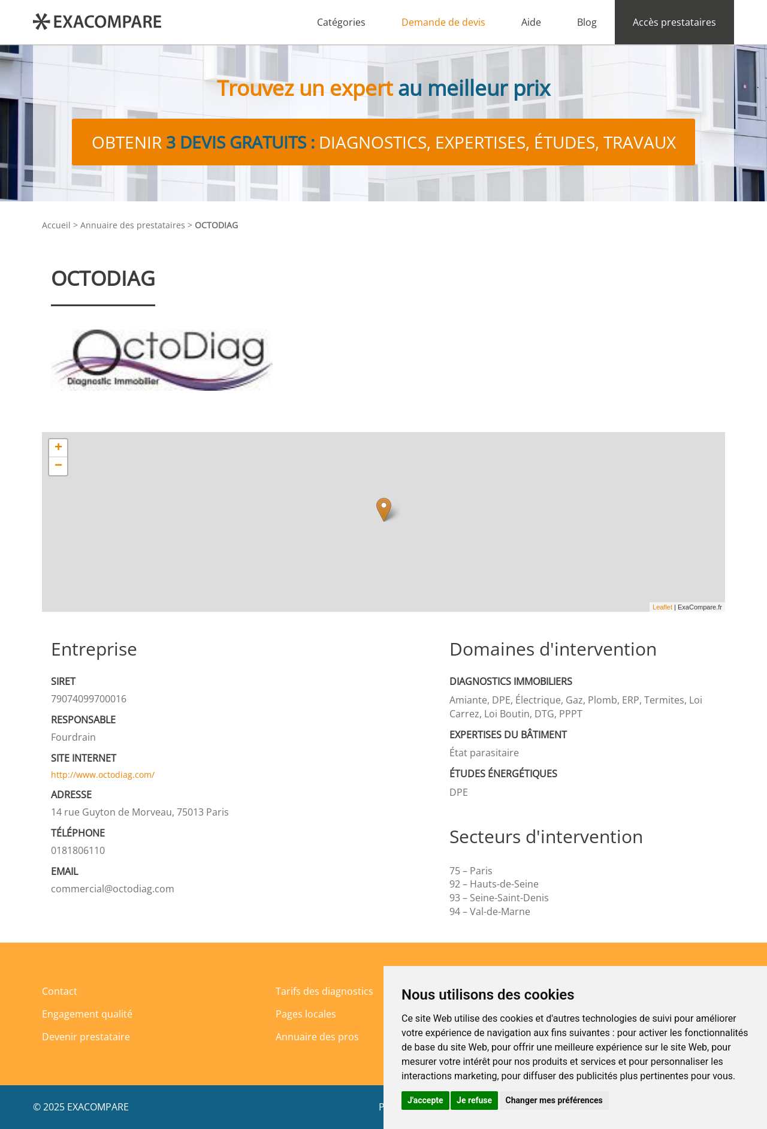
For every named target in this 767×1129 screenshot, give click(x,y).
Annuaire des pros (317, 1036)
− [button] (58, 466)
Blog (587, 22)
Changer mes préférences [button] (554, 1100)
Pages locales (306, 1014)
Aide (531, 22)
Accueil (56, 225)
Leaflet (662, 607)
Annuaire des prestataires (132, 225)
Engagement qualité (87, 1014)
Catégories (341, 22)
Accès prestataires (674, 22)
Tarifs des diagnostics (324, 991)
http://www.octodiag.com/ (103, 774)
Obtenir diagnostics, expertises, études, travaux (384, 142)
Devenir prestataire (86, 1036)
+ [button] (58, 448)
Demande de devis (443, 22)
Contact (59, 991)
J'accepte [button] (425, 1100)
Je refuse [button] (474, 1100)
